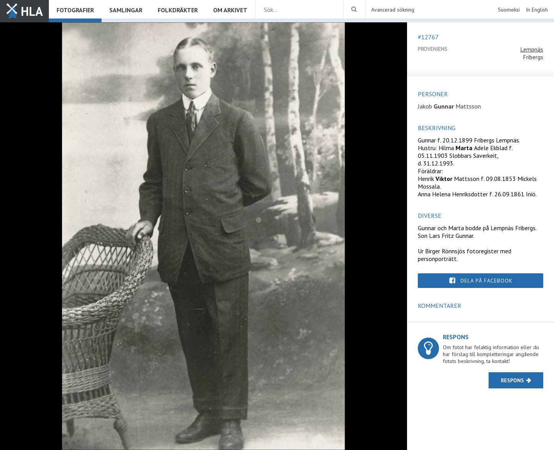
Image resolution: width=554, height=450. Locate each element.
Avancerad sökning (392, 9)
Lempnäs (531, 49)
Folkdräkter (178, 10)
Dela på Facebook (486, 280)
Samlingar (125, 10)
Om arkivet (230, 10)
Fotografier (75, 10)
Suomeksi (509, 9)
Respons (512, 380)
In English (537, 9)
